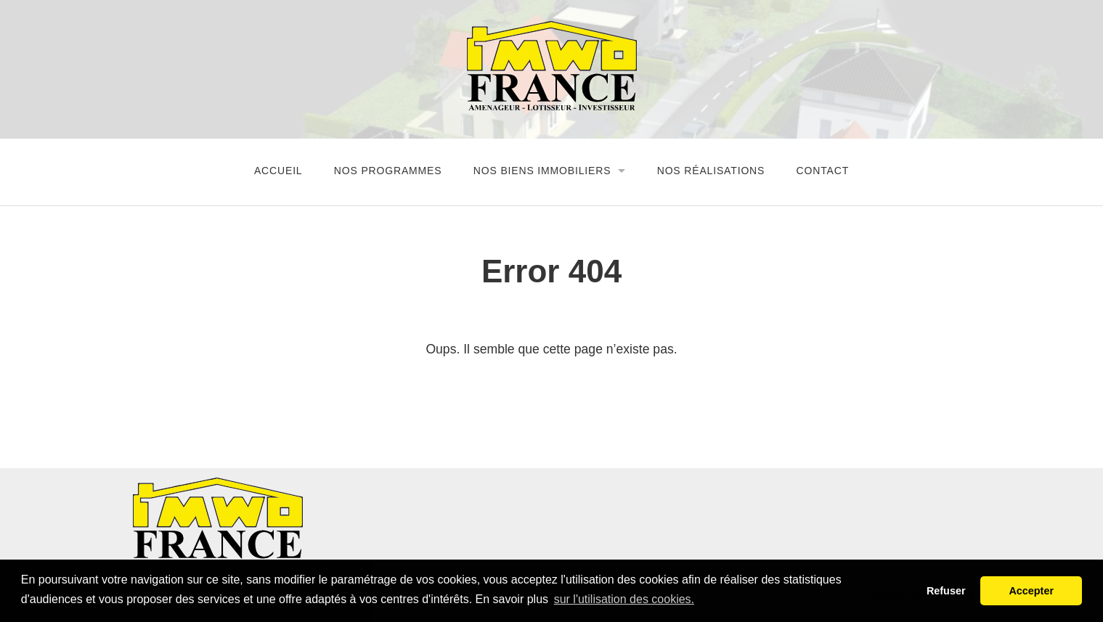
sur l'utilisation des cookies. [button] (624, 599)
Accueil (278, 170)
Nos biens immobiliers (542, 170)
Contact (823, 170)
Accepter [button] (1031, 591)
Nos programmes (388, 170)
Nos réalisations (711, 170)
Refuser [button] (946, 591)
